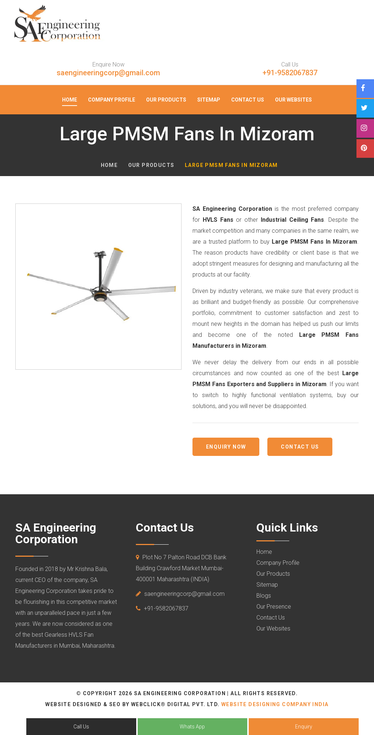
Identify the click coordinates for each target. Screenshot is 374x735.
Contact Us (247, 100)
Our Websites (293, 100)
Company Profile (111, 100)
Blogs (263, 595)
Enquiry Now (226, 447)
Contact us (300, 447)
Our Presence (273, 606)
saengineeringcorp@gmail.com (108, 72)
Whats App (192, 727)
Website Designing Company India (274, 704)
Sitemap (208, 100)
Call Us (81, 727)
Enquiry (303, 727)
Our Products (166, 100)
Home (69, 100)
